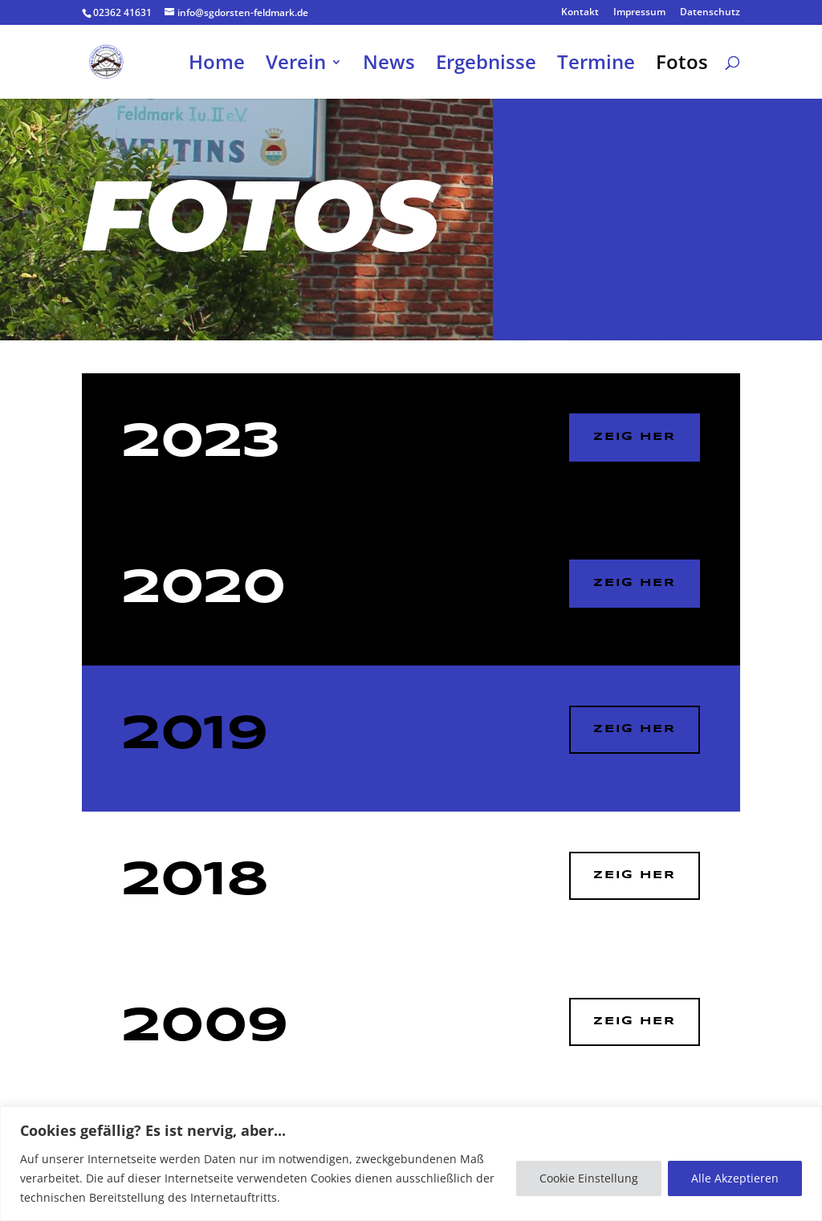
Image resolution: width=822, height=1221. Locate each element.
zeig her (634, 875)
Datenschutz (710, 12)
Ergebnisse (486, 65)
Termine (596, 65)
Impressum (639, 12)
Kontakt (580, 12)
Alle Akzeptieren (735, 1178)
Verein (296, 65)
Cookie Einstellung (588, 1178)
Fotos (682, 65)
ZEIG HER (634, 436)
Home (217, 65)
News (389, 65)
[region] (411, 1163)
